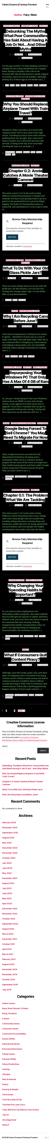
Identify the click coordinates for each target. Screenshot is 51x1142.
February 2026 (9, 822)
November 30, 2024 (35, 443)
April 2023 (7, 903)
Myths (36, 85)
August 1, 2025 (26, 278)
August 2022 (8, 929)
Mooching (43, 85)
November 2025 (9, 827)
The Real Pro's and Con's (13, 1105)
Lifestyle (43, 26)
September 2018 (10, 984)
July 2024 (7, 863)
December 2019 (9, 969)
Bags (20, 356)
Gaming (6, 1069)
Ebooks (31, 695)
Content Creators (21, 695)
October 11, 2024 (35, 600)
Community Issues (29, 26)
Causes (14, 311)
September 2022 (10, 924)
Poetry (5, 1084)
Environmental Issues (35, 96)
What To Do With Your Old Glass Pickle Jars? (25, 270)
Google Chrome (21, 477)
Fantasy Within (9, 1059)
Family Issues (8, 1054)
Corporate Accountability (23, 423)
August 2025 (8, 838)
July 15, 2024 (27, 665)
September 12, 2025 (35, 185)
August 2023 (8, 883)
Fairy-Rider (18, 54)
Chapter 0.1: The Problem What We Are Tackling (25, 497)
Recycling (22, 300)
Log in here (27, 246)
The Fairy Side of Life (12, 1099)
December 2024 (9, 848)
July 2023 (7, 888)
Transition (9, 697)
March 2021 (7, 954)
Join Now (12, 237)
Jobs (7, 85)
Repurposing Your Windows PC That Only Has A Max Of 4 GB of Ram (25, 377)
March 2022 (7, 934)
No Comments (27, 58)
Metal (7, 356)
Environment (10, 152)
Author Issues (8, 1003)
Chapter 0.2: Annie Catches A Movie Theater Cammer (25, 175)
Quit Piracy (39, 695)
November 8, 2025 (35, 118)
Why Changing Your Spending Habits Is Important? (25, 590)
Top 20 (5, 1115)
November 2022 (9, 914)
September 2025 (10, 832)
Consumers (9, 477)
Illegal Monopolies (34, 477)
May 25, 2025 (27, 326)
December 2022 (9, 908)
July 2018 (6, 990)
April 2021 (7, 949)
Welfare (23, 85)
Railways (26, 152)
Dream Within (8, 1039)
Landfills (8, 300)
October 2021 (8, 944)
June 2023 (7, 893)
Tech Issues (42, 423)
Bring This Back (40, 367)
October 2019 (8, 979)
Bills (21, 636)
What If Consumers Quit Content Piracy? (25, 657)
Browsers (8, 479)
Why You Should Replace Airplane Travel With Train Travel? (25, 108)
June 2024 (7, 868)
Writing (30, 85)
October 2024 (8, 858)
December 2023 (9, 878)
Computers (9, 695)
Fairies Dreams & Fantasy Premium (19, 4)
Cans (25, 356)
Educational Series (15, 96)
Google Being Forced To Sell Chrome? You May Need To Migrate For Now (26, 433)
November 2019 (9, 974)
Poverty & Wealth (11, 26)
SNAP (18, 85)
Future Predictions (10, 1064)
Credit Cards (29, 636)
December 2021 (9, 939)
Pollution (19, 152)
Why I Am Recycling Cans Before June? (25, 318)
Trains (33, 152)
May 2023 (7, 898)
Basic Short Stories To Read (15, 1008)
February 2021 (9, 959)
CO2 (13, 154)
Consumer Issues (17, 580)
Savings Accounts (12, 636)
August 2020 (8, 964)
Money (12, 85)
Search (4, 746)
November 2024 (9, 853)
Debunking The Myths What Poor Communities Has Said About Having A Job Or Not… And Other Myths (26, 40)
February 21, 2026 (35, 54)
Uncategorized (9, 1120)
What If (25, 649)
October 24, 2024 (35, 505)
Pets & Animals (9, 1079)
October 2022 (8, 919)
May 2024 (7, 873)
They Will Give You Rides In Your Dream (20, 1110)
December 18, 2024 (35, 387)
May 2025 (7, 843)
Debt (36, 636)
